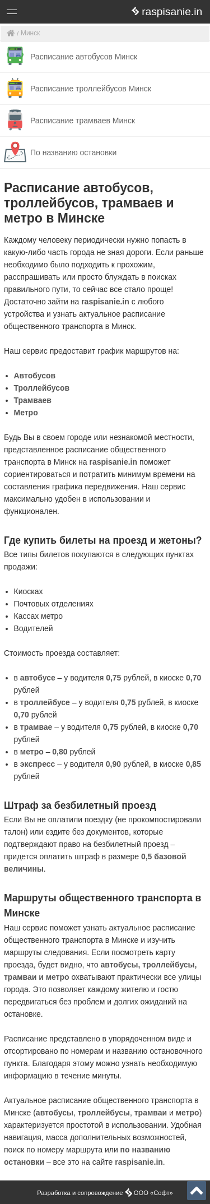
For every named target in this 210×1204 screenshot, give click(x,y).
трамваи (150, 1112)
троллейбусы (104, 1112)
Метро (26, 412)
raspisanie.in (105, 301)
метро (187, 1112)
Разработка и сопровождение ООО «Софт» (105, 1192)
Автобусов (35, 375)
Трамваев (33, 400)
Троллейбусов (42, 387)
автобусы (54, 1112)
